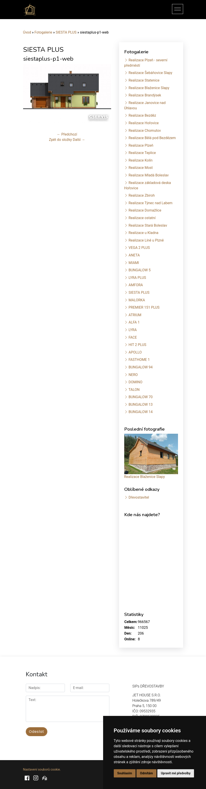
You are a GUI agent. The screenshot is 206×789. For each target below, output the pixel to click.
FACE (132, 337)
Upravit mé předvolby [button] (175, 773)
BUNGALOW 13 (140, 404)
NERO (133, 375)
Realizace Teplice (142, 153)
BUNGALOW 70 (140, 397)
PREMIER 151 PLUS (143, 307)
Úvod (27, 32)
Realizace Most (140, 168)
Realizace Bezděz (142, 115)
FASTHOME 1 (139, 360)
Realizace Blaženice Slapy (148, 88)
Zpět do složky (60, 140)
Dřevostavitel (138, 497)
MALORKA (136, 300)
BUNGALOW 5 (139, 270)
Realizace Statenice (143, 80)
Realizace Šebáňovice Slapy (150, 73)
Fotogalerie (43, 32)
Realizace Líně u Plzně (146, 240)
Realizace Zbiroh (141, 195)
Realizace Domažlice (144, 210)
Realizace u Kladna (143, 233)
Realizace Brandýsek (144, 95)
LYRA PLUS (137, 278)
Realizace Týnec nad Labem (150, 203)
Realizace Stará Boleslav (147, 225)
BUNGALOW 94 (140, 367)
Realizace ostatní (142, 218)
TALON (134, 390)
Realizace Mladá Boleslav (148, 175)
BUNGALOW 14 (140, 412)
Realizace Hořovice (143, 123)
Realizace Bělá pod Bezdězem (152, 138)
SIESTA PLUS (66, 32)
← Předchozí (67, 134)
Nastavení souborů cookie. (42, 769)
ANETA (134, 255)
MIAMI (133, 263)
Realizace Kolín (140, 160)
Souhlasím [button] (124, 773)
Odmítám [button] (146, 773)
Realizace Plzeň (140, 145)
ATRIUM (134, 315)
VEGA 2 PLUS (139, 248)
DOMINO (135, 382)
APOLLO (135, 352)
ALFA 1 (134, 322)
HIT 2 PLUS (137, 345)
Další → (79, 140)
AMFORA (135, 285)
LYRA (132, 330)
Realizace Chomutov (144, 130)
